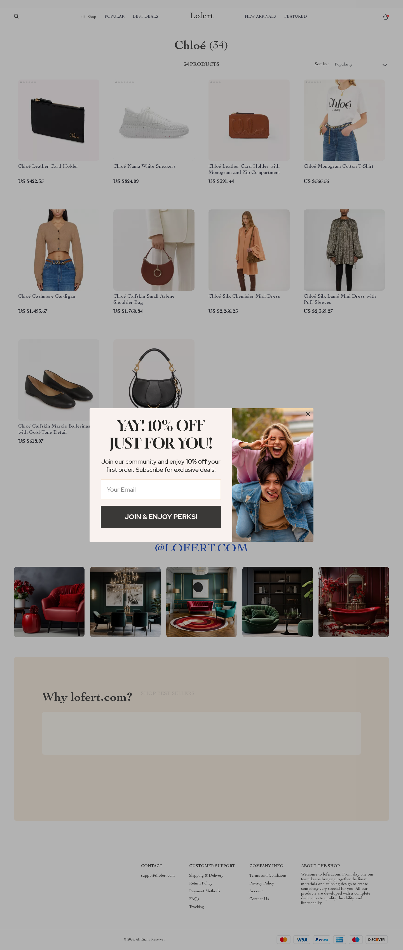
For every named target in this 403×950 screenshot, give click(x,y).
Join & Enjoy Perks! (161, 516)
